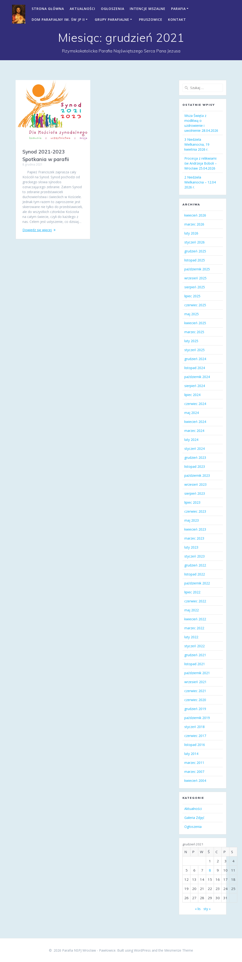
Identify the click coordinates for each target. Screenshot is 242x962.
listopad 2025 (194, 260)
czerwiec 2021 (195, 691)
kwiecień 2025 (195, 323)
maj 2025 (191, 314)
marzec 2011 (194, 762)
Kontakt (177, 19)
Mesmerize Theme (178, 950)
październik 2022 (197, 583)
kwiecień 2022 (195, 619)
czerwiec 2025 (195, 305)
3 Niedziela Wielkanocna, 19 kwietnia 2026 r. (196, 144)
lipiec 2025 (192, 296)
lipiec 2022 (192, 592)
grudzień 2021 (195, 655)
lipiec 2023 (192, 502)
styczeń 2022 (194, 646)
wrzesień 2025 (195, 278)
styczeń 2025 (194, 350)
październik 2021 (197, 673)
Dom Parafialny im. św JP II (58, 19)
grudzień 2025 (195, 251)
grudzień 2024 (195, 359)
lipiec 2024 (192, 394)
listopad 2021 (194, 664)
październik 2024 (197, 377)
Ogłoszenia (112, 8)
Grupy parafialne (112, 19)
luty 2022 (191, 637)
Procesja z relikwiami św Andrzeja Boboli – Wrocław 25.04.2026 (200, 163)
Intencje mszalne (147, 8)
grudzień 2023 (195, 457)
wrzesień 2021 (195, 682)
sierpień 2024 (194, 385)
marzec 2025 (194, 332)
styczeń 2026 (194, 242)
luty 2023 (191, 547)
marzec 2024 (194, 430)
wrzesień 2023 (195, 484)
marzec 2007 (194, 771)
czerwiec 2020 (195, 700)
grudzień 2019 (195, 709)
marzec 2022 (194, 628)
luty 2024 (191, 439)
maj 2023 (191, 520)
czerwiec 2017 (195, 735)
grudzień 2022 (195, 565)
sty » (207, 909)
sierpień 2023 (194, 493)
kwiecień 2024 (195, 421)
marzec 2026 (194, 224)
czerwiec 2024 (195, 403)
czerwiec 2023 (195, 511)
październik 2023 (197, 475)
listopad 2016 (194, 744)
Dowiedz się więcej (37, 230)
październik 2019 (197, 717)
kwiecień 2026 (195, 215)
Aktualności (82, 8)
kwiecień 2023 (195, 529)
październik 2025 (197, 269)
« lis (198, 909)
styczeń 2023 (194, 556)
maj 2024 (191, 412)
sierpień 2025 (194, 287)
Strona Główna (48, 8)
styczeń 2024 (194, 448)
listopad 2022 (194, 574)
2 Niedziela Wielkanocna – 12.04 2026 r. (200, 182)
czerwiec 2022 (195, 601)
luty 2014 (191, 753)
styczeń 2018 (194, 726)
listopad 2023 (194, 466)
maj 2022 (191, 610)
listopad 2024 (194, 368)
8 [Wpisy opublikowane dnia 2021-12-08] (210, 870)
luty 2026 (191, 233)
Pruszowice (150, 19)
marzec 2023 (194, 538)
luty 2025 (191, 341)
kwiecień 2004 (195, 780)
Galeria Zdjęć (194, 817)
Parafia (178, 8)
